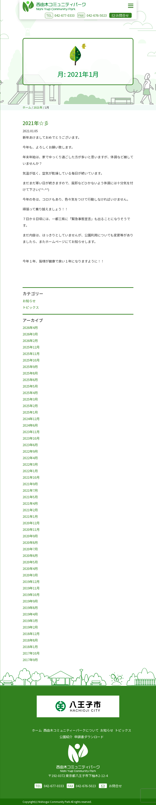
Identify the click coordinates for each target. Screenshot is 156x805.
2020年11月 (31, 529)
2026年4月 (30, 327)
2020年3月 (30, 575)
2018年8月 (30, 640)
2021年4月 (30, 503)
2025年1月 (30, 412)
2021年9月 (30, 484)
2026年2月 (30, 340)
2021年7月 (30, 490)
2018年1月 (30, 646)
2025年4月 (30, 392)
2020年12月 (31, 523)
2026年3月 (30, 334)
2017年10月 (31, 653)
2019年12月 (31, 581)
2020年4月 (30, 568)
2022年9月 (30, 451)
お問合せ (110, 785)
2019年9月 (30, 601)
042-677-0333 (65, 15)
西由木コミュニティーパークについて (71, 730)
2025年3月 (30, 399)
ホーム (37, 730)
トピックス (31, 307)
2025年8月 (30, 373)
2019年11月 (31, 588)
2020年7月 (30, 549)
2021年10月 (31, 477)
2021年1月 (30, 516)
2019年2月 (30, 627)
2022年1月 (30, 470)
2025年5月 (30, 386)
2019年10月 (31, 594)
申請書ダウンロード (89, 736)
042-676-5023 (92, 15)
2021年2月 (30, 510)
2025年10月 (31, 360)
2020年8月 (30, 542)
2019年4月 (30, 614)
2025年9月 (30, 366)
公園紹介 (66, 736)
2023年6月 (30, 444)
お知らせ (29, 301)
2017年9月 (30, 659)
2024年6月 (30, 425)
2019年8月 (30, 607)
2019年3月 (30, 620)
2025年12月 (31, 347)
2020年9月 (30, 536)
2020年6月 (30, 555)
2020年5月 (30, 562)
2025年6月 (30, 379)
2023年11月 (31, 431)
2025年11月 (31, 353)
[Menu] (131, 6)
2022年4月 (30, 457)
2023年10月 (31, 438)
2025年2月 (30, 405)
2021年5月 (30, 497)
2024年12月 (31, 418)
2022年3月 (30, 464)
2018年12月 (31, 633)
